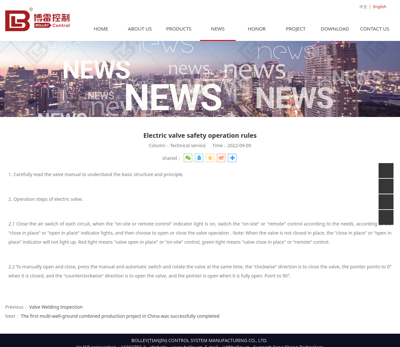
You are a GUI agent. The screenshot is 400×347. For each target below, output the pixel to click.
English (379, 6)
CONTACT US (374, 25)
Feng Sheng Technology (298, 344)
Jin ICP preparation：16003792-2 (111, 344)
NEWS (218, 25)
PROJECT (296, 25)
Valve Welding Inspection (56, 304)
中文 (363, 6)
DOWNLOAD (335, 25)
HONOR (257, 25)
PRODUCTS (179, 25)
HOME (101, 25)
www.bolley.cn (187, 344)
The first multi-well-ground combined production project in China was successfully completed (120, 313)
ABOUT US (140, 25)
